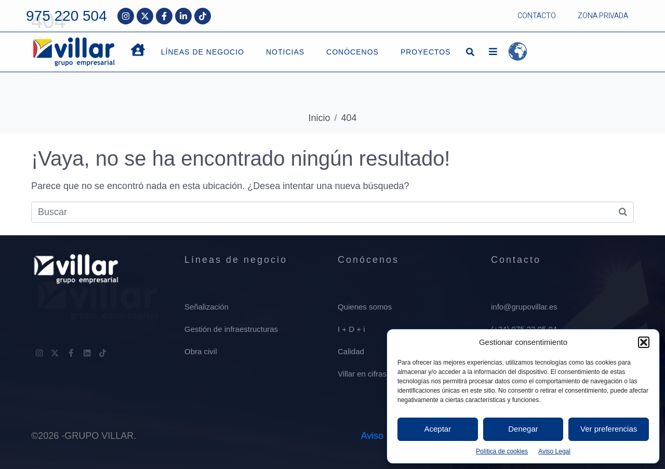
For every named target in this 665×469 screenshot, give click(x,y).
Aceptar (437, 428)
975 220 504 (66, 16)
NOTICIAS (285, 52)
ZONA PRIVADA (603, 15)
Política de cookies (502, 451)
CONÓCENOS (352, 52)
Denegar (523, 428)
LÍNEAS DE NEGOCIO (202, 52)
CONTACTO (536, 15)
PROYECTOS (426, 52)
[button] (644, 342)
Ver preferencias (608, 428)
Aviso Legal (554, 451)
